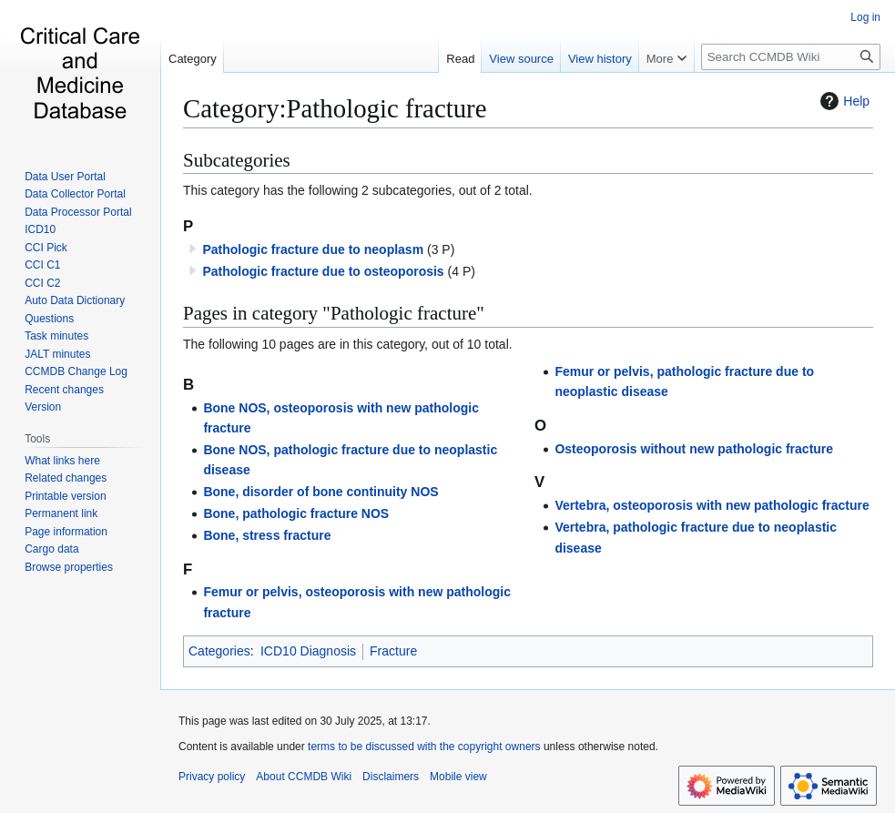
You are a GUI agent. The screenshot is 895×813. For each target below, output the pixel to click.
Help (843, 101)
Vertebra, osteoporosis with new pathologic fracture (711, 505)
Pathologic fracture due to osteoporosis (322, 271)
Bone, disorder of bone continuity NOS (320, 491)
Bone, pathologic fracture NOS (296, 513)
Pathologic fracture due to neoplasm (312, 249)
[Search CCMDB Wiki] (790, 57)
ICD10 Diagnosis (308, 651)
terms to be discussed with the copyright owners (424, 746)
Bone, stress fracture (267, 535)
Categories (219, 651)
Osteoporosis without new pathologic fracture (693, 449)
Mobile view (458, 776)
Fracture (393, 651)
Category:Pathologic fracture (334, 108)
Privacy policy (211, 776)
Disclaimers (390, 776)
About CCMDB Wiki (303, 776)
